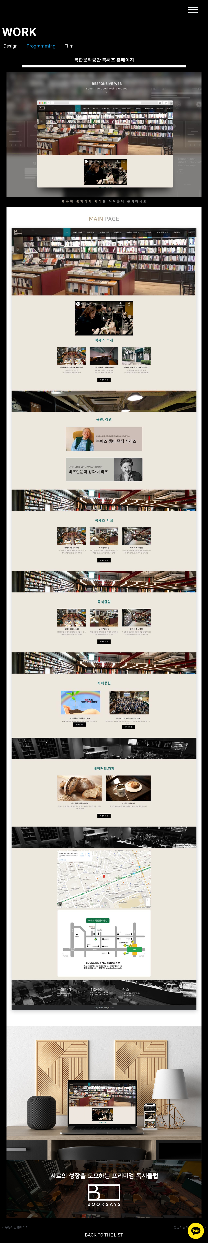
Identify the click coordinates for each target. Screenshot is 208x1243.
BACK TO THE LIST (104, 1235)
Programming (41, 46)
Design (9, 46)
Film (71, 46)
